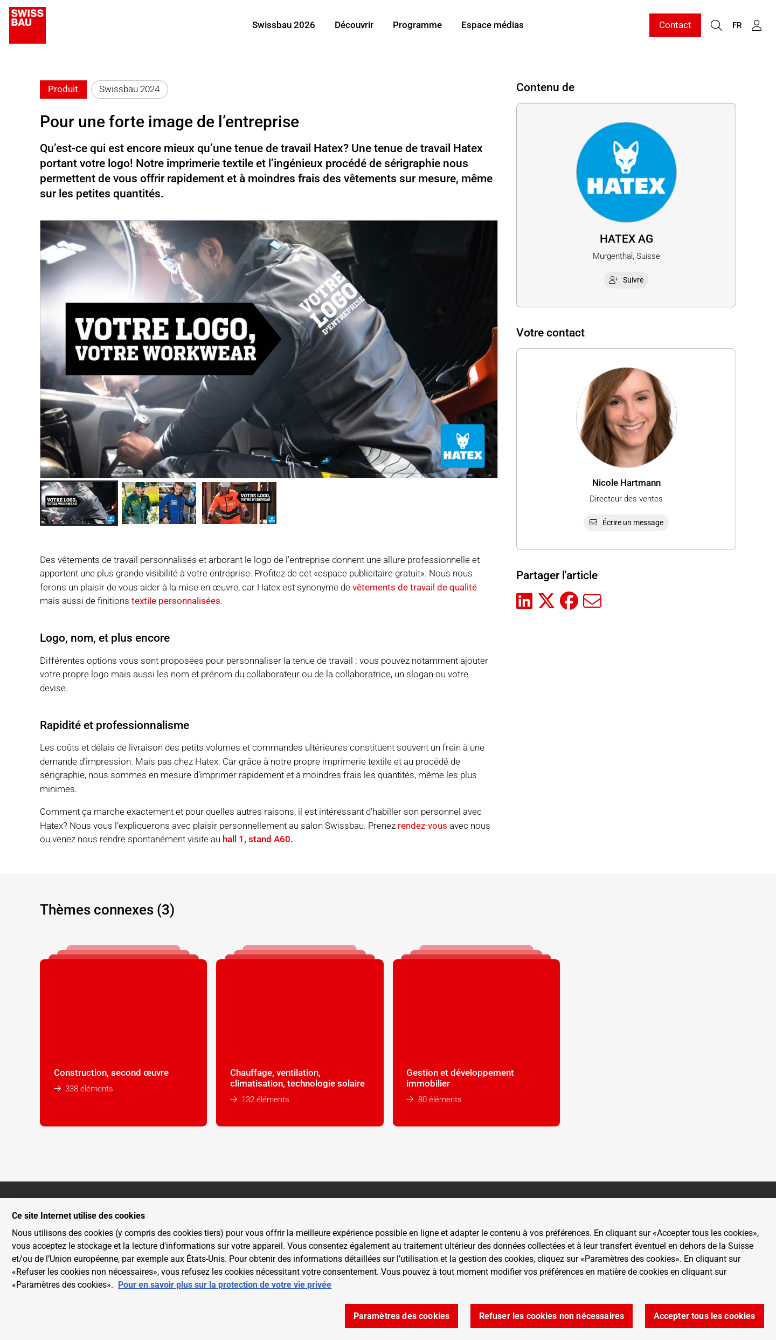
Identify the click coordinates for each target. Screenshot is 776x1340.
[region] (388, 1269)
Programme (417, 25)
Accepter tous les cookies (705, 1316)
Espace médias (492, 25)
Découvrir (354, 25)
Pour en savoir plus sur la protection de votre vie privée (224, 1285)
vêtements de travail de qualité (414, 587)
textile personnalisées (175, 600)
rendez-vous (422, 825)
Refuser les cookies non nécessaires (552, 1316)
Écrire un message (626, 522)
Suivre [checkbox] (626, 280)
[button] (79, 503)
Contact (675, 25)
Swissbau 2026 (283, 25)
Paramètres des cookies (402, 1316)
